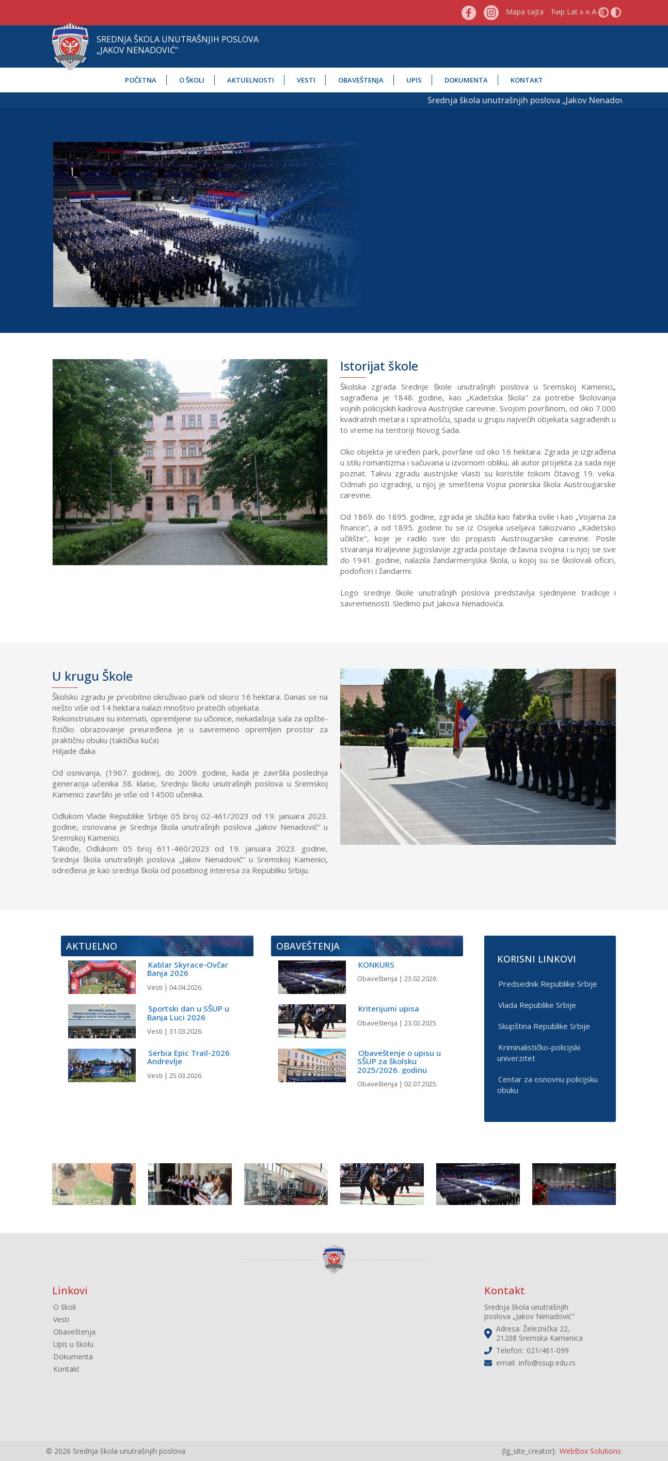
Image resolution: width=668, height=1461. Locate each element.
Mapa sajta (525, 12)
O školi (191, 80)
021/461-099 (548, 1350)
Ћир (558, 12)
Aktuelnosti (250, 80)
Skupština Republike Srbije (544, 1026)
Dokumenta (466, 80)
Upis (414, 80)
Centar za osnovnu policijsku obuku (547, 1084)
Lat (572, 12)
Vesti (306, 80)
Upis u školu (73, 1344)
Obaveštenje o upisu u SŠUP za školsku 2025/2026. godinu (399, 1061)
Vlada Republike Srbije (537, 1005)
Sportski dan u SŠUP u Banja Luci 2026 (188, 1012)
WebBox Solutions (590, 1451)
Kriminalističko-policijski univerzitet (538, 1052)
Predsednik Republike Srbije (547, 983)
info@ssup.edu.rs (547, 1363)
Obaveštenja (361, 80)
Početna (140, 80)
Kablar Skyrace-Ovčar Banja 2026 (187, 968)
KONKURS (376, 964)
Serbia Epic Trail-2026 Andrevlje (188, 1057)
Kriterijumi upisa (388, 1008)
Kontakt (527, 80)
